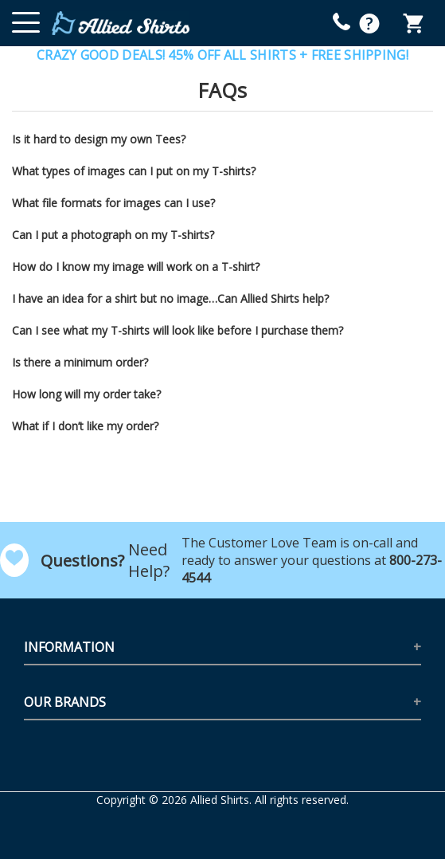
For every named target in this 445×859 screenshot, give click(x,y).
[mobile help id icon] (341, 21)
